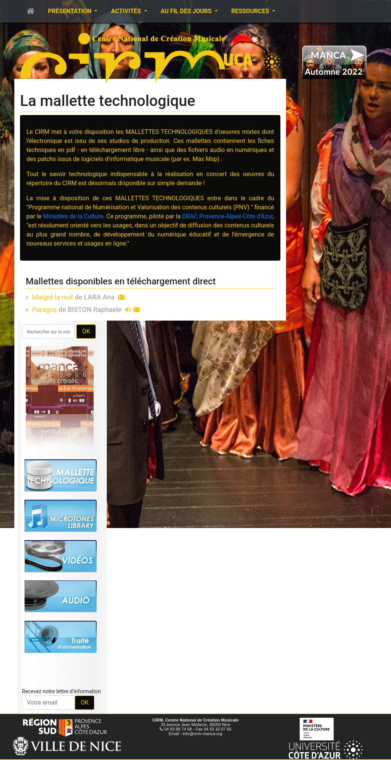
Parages (86, 309)
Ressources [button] (251, 11)
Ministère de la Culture (73, 216)
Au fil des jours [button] (187, 11)
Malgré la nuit (78, 297)
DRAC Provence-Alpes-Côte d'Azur (227, 216)
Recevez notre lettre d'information (61, 691)
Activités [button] (126, 11)
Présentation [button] (70, 11)
